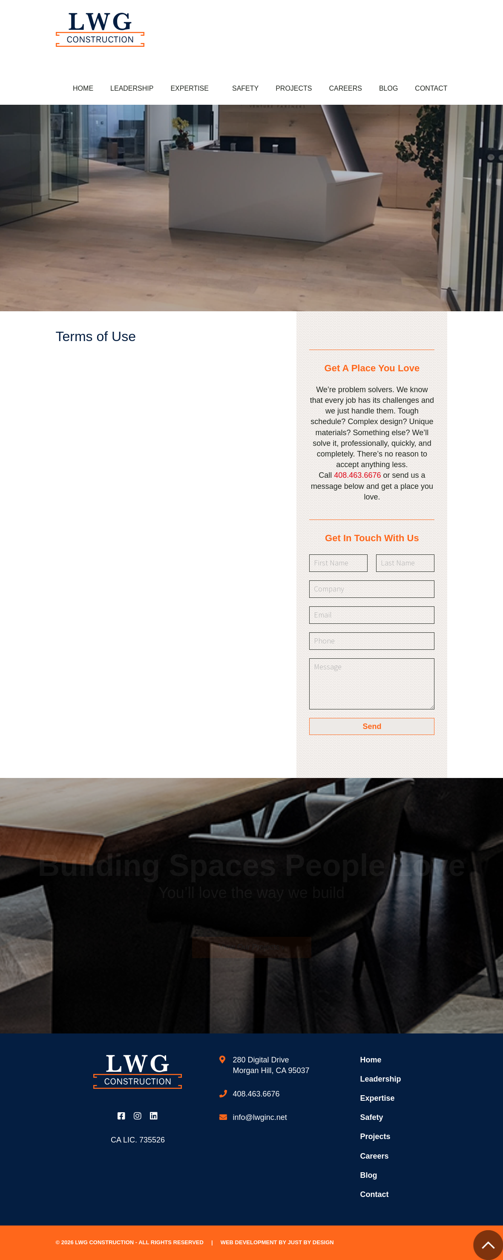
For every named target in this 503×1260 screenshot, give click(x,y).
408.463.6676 (357, 475)
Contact (431, 88)
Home (83, 88)
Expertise (189, 88)
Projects (294, 88)
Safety (245, 88)
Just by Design (311, 1242)
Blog (388, 88)
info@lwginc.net (260, 1117)
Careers (345, 88)
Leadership (131, 88)
